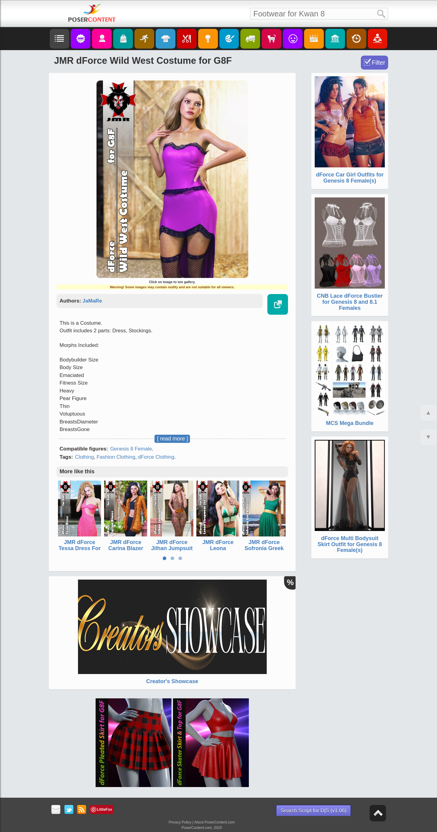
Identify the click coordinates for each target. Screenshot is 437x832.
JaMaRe (92, 301)
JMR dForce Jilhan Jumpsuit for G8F (172, 548)
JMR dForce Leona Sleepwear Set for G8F (217, 551)
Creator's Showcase (172, 681)
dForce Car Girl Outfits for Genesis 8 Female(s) (350, 178)
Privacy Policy (180, 822)
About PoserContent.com (214, 822)
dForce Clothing (156, 457)
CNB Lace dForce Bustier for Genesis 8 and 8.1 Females (350, 302)
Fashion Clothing (116, 457)
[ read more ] (172, 439)
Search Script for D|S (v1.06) (314, 810)
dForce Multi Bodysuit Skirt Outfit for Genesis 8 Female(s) (349, 544)
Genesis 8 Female (131, 449)
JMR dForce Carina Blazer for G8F (125, 548)
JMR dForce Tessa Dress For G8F (80, 548)
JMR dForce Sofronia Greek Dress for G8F (264, 548)
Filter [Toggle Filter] (378, 62)
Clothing (84, 457)
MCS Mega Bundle (350, 423)
